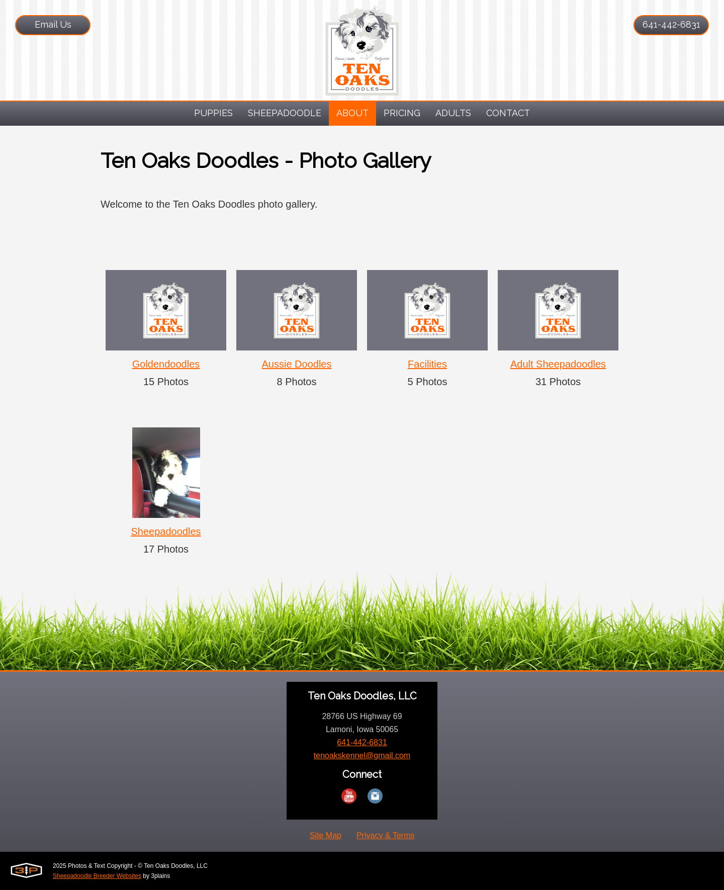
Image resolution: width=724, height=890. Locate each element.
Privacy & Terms (385, 835)
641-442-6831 (671, 24)
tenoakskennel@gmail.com (362, 755)
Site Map (325, 835)
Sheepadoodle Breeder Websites (97, 875)
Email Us (53, 24)
